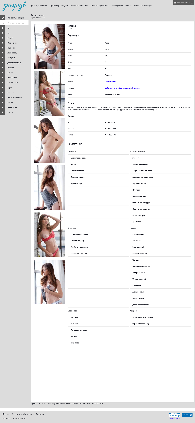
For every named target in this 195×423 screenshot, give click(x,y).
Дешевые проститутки (79, 5)
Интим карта (146, 5)
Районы (128, 5)
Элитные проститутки (100, 5)
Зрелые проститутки (59, 5)
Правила (6, 414)
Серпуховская (125, 88)
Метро (136, 5)
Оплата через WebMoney (23, 414)
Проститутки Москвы (39, 5)
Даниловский (111, 81)
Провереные (117, 5)
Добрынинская (111, 88)
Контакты (40, 414)
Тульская (136, 88)
